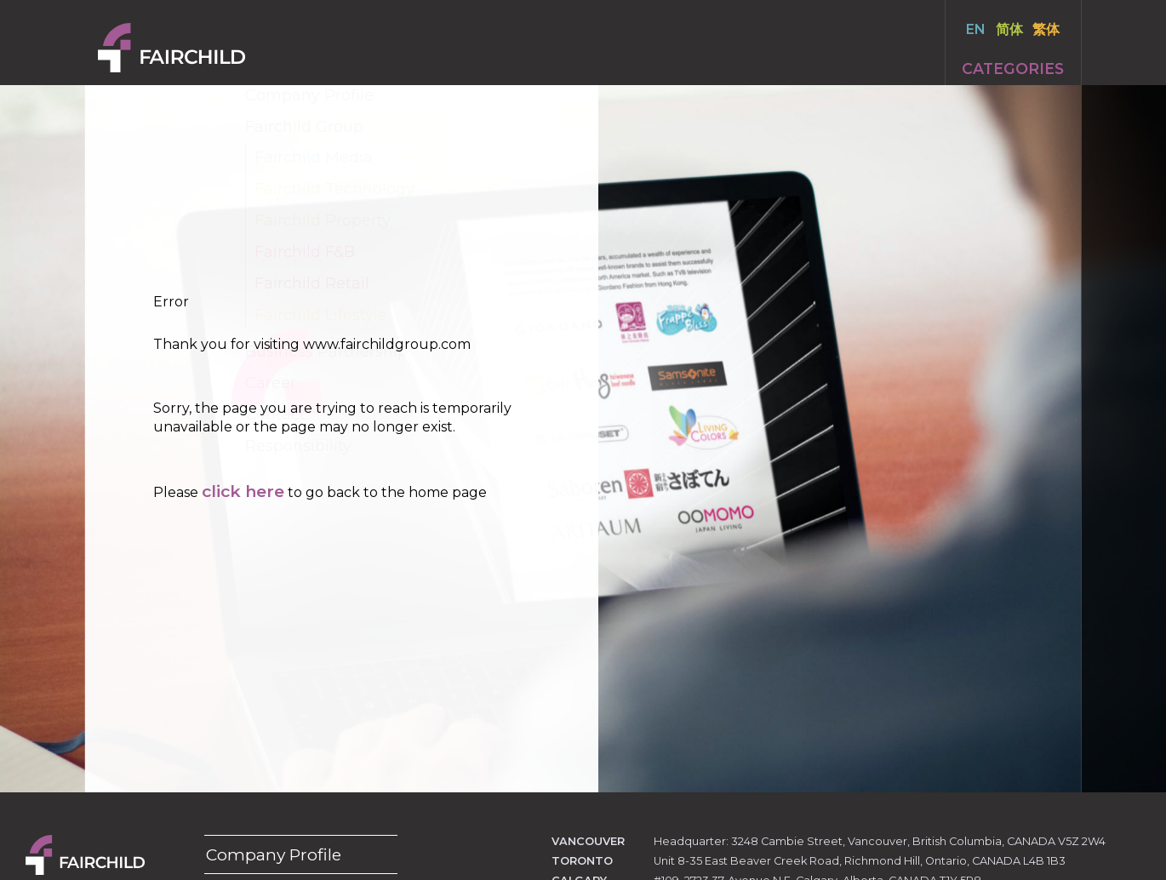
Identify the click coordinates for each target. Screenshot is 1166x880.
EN (976, 29)
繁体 (1046, 29)
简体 (1009, 29)
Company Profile (273, 854)
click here (243, 491)
